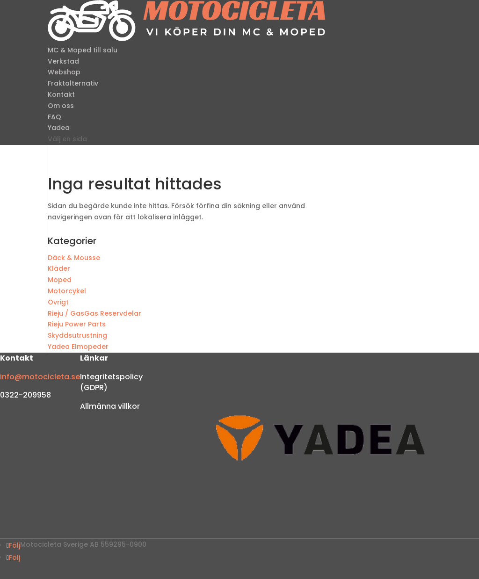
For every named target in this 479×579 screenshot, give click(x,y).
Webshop (64, 72)
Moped (60, 279)
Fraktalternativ (73, 83)
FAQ (54, 117)
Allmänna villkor (110, 406)
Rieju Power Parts (77, 324)
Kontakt (61, 94)
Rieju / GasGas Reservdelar (94, 313)
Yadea (59, 127)
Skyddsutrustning (77, 335)
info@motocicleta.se (40, 376)
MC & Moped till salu (82, 50)
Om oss (61, 105)
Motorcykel (67, 291)
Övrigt (58, 302)
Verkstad (63, 61)
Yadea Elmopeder (78, 346)
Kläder (59, 268)
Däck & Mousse (74, 257)
